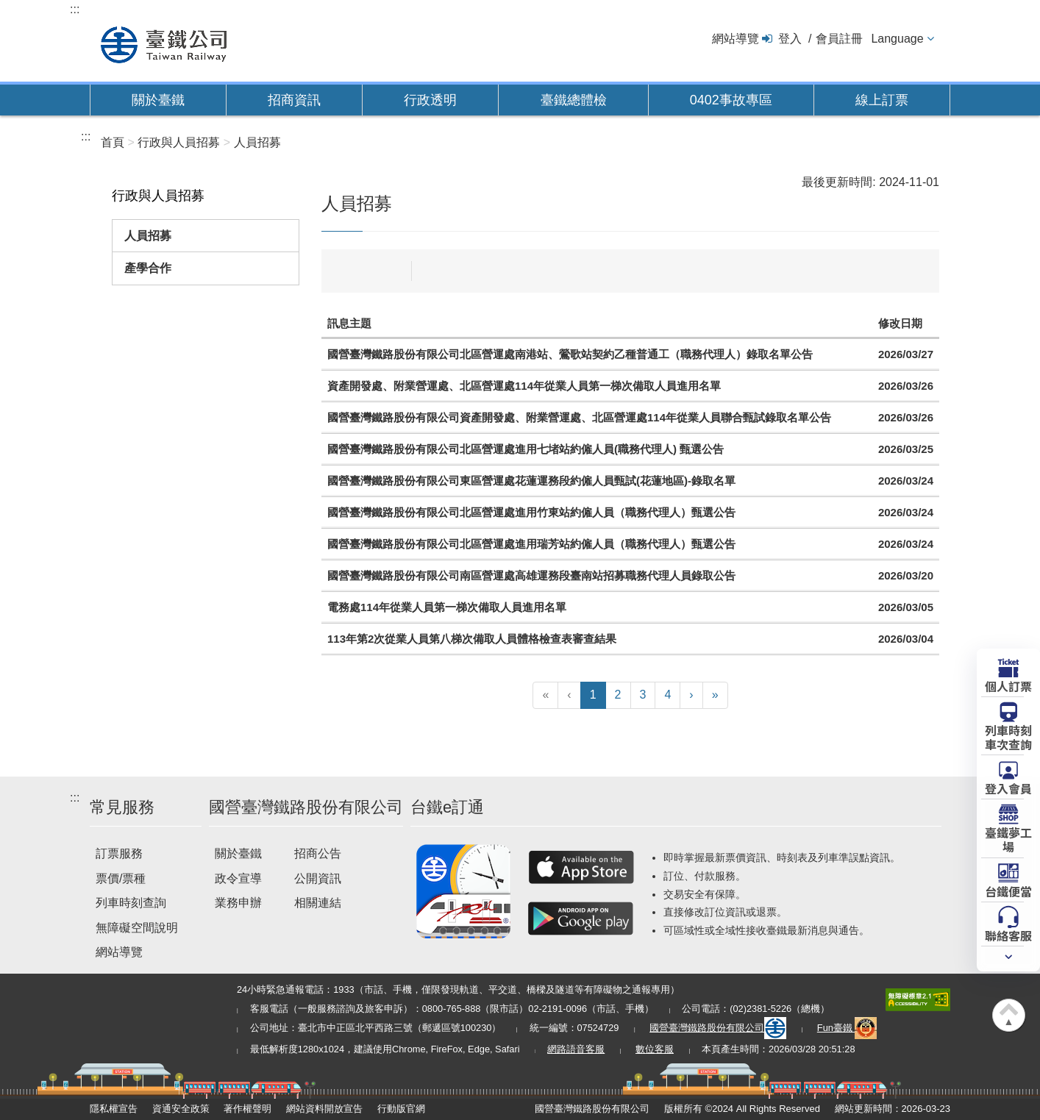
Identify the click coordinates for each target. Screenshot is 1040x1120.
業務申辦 (238, 902)
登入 (790, 38)
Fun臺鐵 (847, 1027)
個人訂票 (1008, 685)
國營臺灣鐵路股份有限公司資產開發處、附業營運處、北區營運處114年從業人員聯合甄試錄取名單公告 (579, 417)
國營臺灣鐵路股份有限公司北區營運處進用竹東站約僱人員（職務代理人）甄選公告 (531, 512)
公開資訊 (317, 878)
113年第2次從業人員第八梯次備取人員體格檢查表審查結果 (471, 638)
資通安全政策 (181, 1108)
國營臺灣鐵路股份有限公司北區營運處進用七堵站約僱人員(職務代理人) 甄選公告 (525, 449)
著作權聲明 (247, 1108)
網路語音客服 (576, 1049)
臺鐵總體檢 (574, 100)
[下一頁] (691, 695)
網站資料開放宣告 (324, 1108)
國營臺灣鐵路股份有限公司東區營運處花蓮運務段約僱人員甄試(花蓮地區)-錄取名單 (531, 480)
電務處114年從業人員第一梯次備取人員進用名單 (446, 607)
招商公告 (317, 853)
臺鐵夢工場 (1008, 839)
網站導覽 (735, 38)
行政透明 (430, 100)
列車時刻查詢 (131, 902)
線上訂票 (881, 100)
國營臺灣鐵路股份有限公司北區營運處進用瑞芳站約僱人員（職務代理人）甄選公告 (531, 544)
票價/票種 (121, 878)
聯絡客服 (1008, 935)
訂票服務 (119, 853)
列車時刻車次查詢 (1008, 736)
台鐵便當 (1008, 890)
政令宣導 (238, 878)
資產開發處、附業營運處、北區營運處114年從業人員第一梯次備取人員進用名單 (524, 385)
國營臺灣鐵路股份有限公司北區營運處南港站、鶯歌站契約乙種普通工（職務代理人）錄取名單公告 (570, 354)
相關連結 (317, 902)
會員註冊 (839, 38)
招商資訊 (294, 100)
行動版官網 (401, 1108)
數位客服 (654, 1049)
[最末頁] (715, 695)
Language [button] (897, 38)
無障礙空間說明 (137, 927)
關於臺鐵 (158, 100)
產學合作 (147, 268)
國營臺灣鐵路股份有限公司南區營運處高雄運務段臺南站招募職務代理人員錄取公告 (531, 575)
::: (74, 9)
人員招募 (147, 235)
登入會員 (1008, 788)
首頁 (112, 142)
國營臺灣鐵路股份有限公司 (717, 1027)
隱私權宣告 (114, 1108)
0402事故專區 (731, 100)
